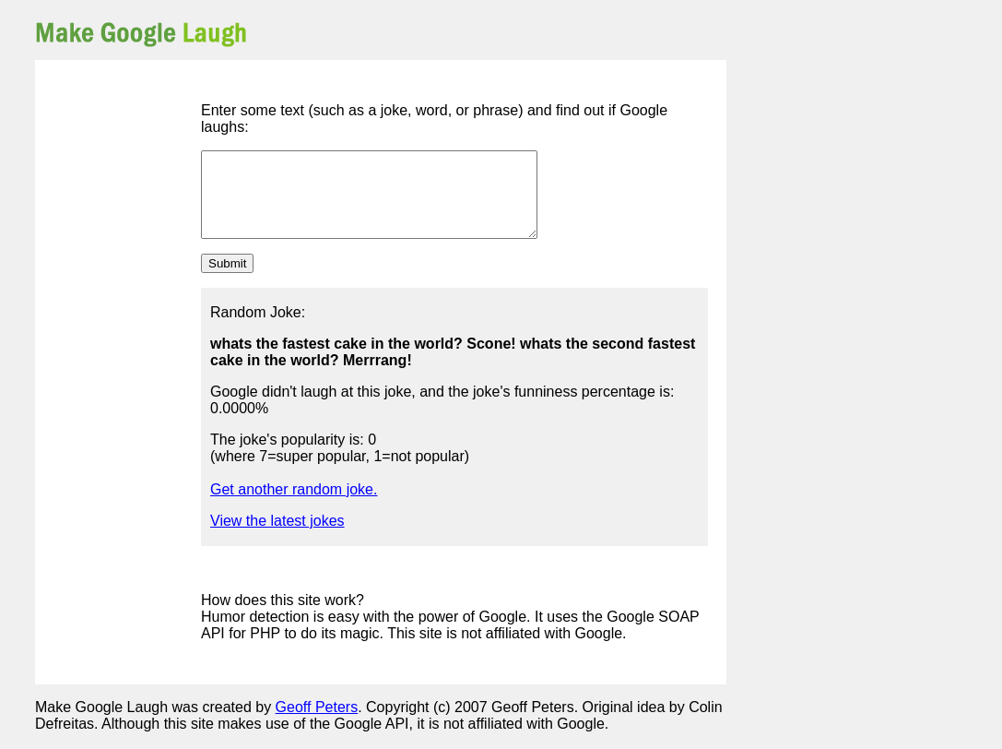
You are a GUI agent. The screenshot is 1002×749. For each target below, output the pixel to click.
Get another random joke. (293, 506)
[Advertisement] (510, 32)
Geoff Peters (317, 723)
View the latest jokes (277, 537)
